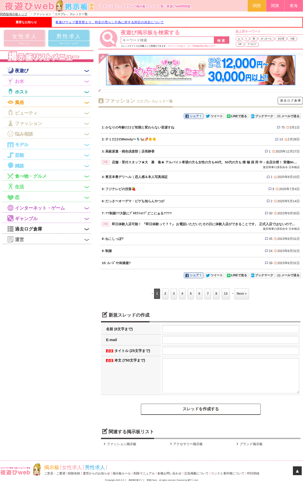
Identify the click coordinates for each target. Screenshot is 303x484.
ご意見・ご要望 (54, 473)
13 (226, 293)
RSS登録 (253, 473)
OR (240, 44)
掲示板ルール (122, 473)
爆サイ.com (193, 480)
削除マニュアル (144, 473)
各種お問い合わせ (169, 473)
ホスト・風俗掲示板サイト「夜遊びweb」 (140, 480)
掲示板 (51, 467)
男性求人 (95, 467)
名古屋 (281, 38)
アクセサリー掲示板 (186, 444)
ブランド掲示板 (249, 444)
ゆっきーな (266, 38)
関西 (257, 6)
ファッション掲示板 (119, 444)
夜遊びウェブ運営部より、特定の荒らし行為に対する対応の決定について (110, 22)
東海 (294, 6)
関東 (275, 6)
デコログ (251, 44)
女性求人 (72, 467)
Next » (241, 293)
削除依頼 (74, 473)
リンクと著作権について (227, 473)
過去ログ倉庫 (290, 100)
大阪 (292, 38)
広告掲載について (196, 473)
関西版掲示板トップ (13, 14)
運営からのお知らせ (96, 473)
